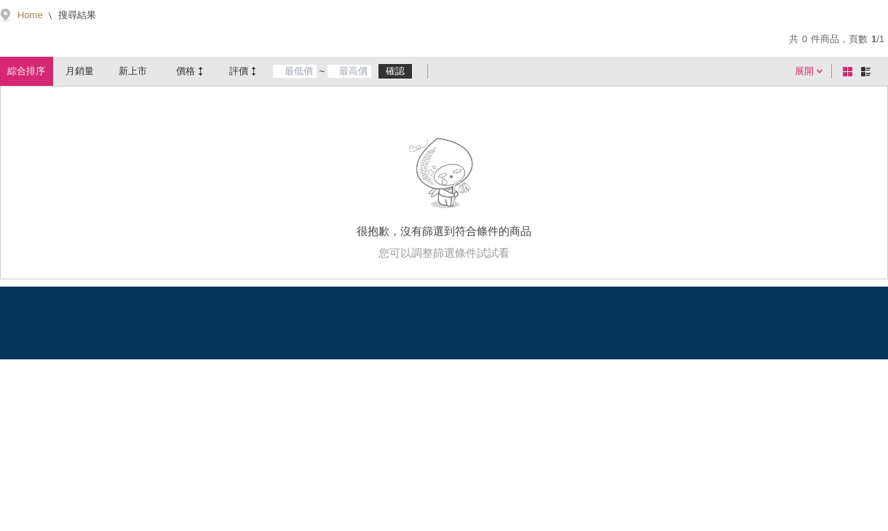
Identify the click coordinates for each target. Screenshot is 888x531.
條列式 (868, 71)
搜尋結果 (76, 14)
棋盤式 (850, 71)
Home (30, 14)
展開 (804, 70)
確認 (395, 70)
